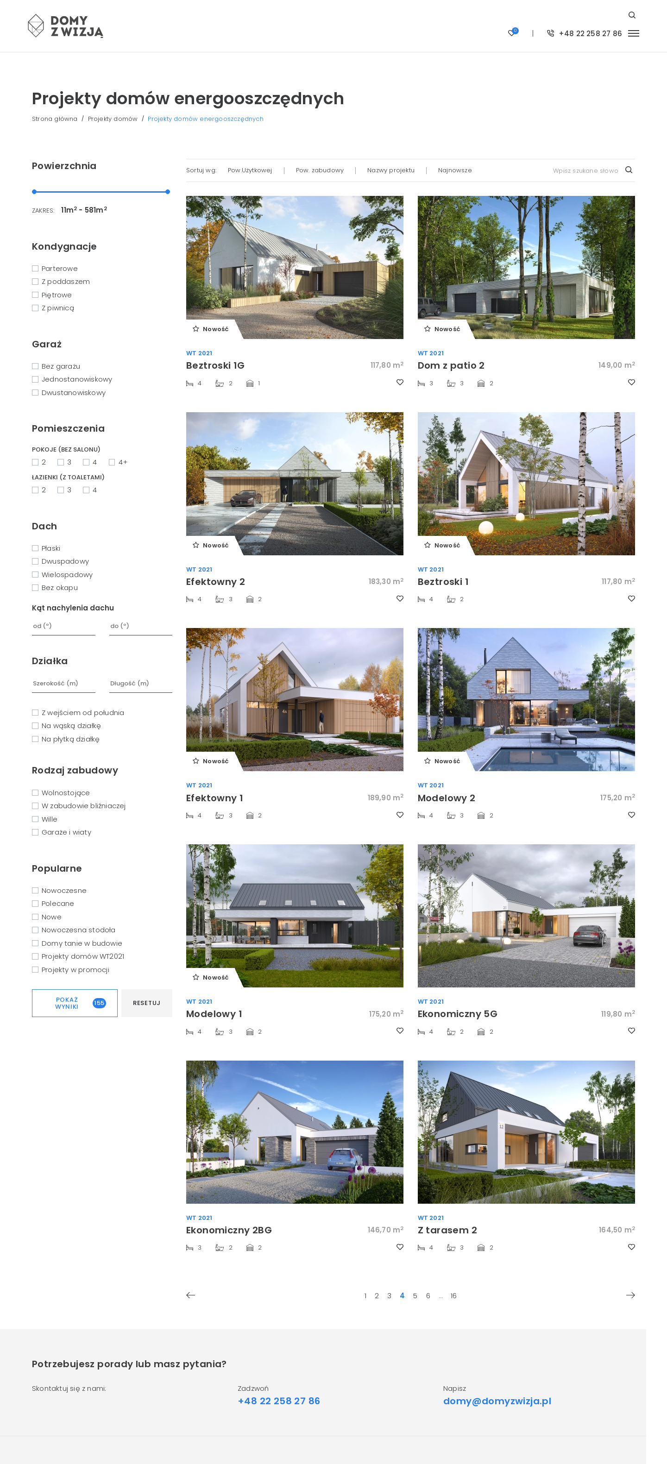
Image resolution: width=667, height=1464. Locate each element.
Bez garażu (61, 366)
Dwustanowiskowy (74, 392)
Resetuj (147, 1003)
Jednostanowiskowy (77, 379)
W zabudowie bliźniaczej (84, 806)
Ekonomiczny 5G (458, 1013)
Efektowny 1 (214, 798)
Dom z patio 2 (451, 365)
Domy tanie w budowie (82, 943)
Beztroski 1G (215, 365)
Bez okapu (60, 587)
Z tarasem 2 (447, 1230)
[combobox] (592, 170)
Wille (49, 819)
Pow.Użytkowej (250, 170)
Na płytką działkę (71, 739)
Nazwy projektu (391, 170)
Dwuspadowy (65, 561)
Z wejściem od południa (83, 712)
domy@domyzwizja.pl (497, 1401)
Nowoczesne (64, 890)
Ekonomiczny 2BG (229, 1230)
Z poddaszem (66, 281)
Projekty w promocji (75, 969)
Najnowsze (455, 170)
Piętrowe (57, 295)
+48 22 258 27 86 (584, 33)
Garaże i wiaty (66, 832)
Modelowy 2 (447, 798)
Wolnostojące (66, 793)
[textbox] (592, 170)
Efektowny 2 (215, 581)
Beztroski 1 (443, 581)
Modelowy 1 (214, 1013)
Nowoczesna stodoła (79, 930)
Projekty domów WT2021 (83, 956)
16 (454, 1296)
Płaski (51, 548)
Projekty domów (113, 119)
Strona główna (55, 118)
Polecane (58, 903)
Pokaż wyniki (80, 1003)
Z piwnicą (58, 308)
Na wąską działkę (71, 725)
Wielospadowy (67, 574)
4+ (123, 462)
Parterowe (60, 268)
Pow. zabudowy (320, 170)
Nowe (52, 917)
